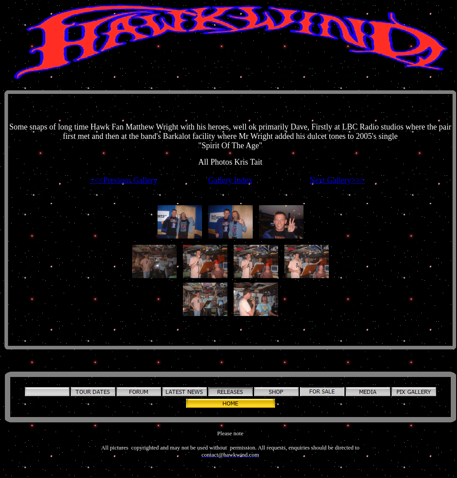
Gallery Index (230, 180)
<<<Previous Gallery (124, 180)
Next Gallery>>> (336, 180)
